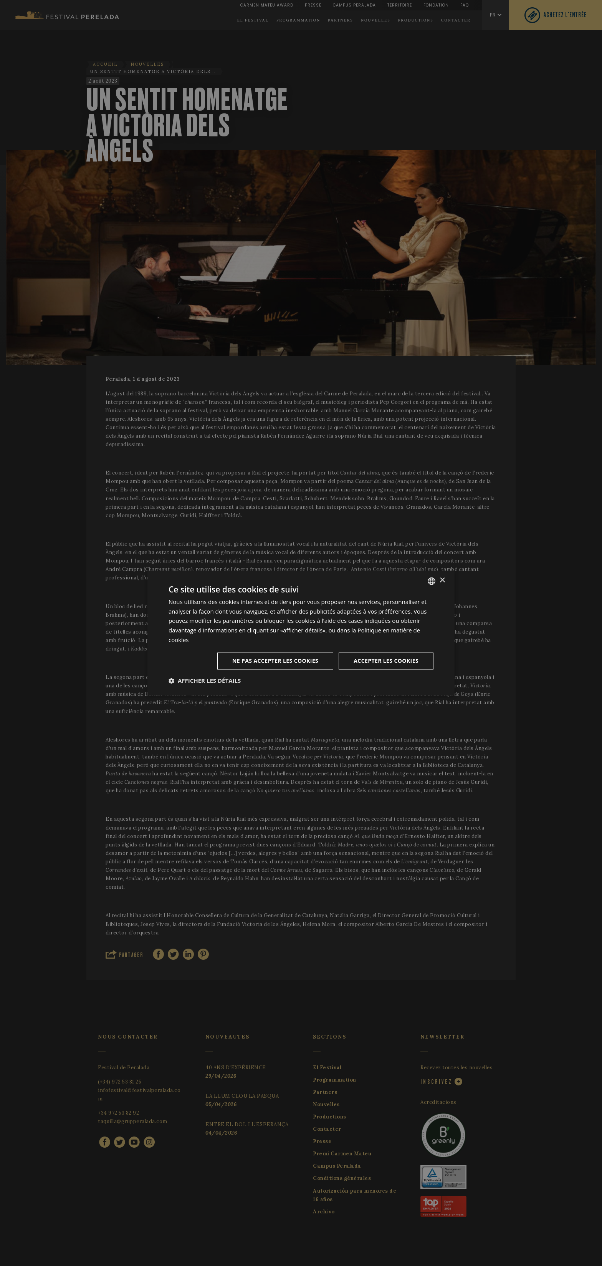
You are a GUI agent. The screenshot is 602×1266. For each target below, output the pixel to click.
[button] (205, 680)
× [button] (442, 580)
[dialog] (301, 633)
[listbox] (431, 581)
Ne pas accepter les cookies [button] (275, 660)
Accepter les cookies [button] (386, 660)
